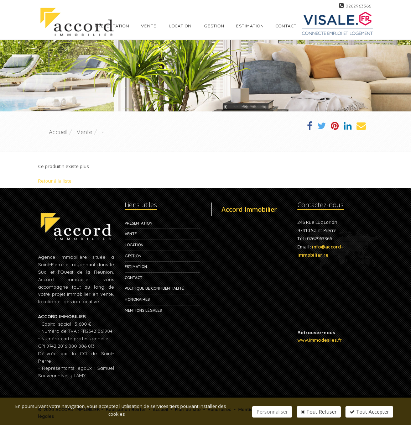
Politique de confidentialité (154, 288)
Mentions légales (143, 310)
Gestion (133, 255)
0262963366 (358, 6)
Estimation (136, 266)
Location (180, 25)
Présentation (138, 223)
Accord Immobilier (249, 209)
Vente (148, 25)
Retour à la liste (55, 181)
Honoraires (137, 299)
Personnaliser (272, 411)
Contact (133, 277)
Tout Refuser (319, 411)
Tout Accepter (369, 411)
